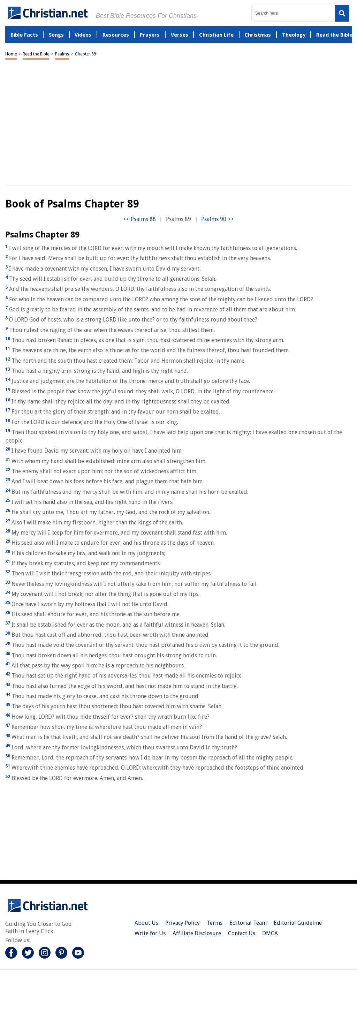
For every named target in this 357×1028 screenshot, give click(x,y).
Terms (214, 923)
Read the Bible (36, 54)
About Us (146, 923)
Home (11, 54)
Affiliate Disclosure (197, 933)
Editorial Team (248, 923)
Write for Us (150, 933)
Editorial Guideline (298, 923)
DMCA (270, 933)
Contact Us (241, 933)
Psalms (62, 54)
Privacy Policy (182, 923)
